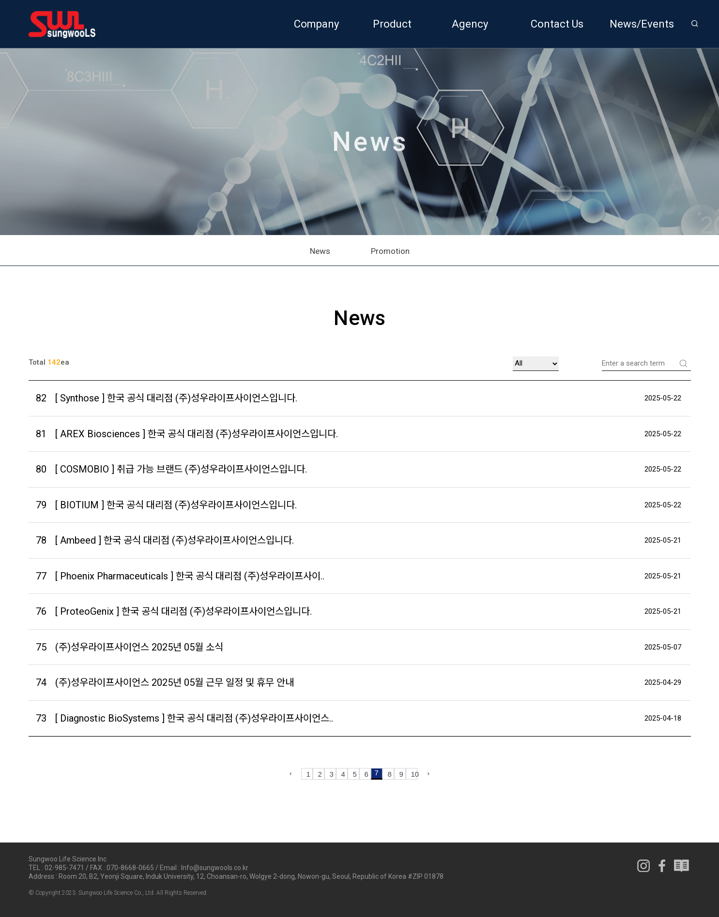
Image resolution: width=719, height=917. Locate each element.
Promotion (390, 251)
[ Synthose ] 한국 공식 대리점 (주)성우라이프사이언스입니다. (166, 398)
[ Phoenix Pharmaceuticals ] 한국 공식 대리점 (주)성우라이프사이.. (180, 576)
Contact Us (557, 24)
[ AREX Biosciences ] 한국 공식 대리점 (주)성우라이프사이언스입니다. (187, 434)
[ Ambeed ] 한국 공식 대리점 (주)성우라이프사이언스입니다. (165, 540)
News (320, 251)
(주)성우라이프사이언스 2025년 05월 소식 (129, 647)
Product (392, 24)
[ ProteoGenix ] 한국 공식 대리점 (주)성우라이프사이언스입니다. (174, 611)
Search (683, 363)
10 (414, 774)
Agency (470, 24)
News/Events (642, 24)
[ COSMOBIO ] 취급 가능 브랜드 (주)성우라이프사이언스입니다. (171, 469)
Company (316, 24)
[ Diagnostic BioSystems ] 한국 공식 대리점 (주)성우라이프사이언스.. (184, 718)
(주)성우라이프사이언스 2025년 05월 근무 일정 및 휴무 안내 (165, 682)
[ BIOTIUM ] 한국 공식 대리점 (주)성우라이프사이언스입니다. (166, 505)
